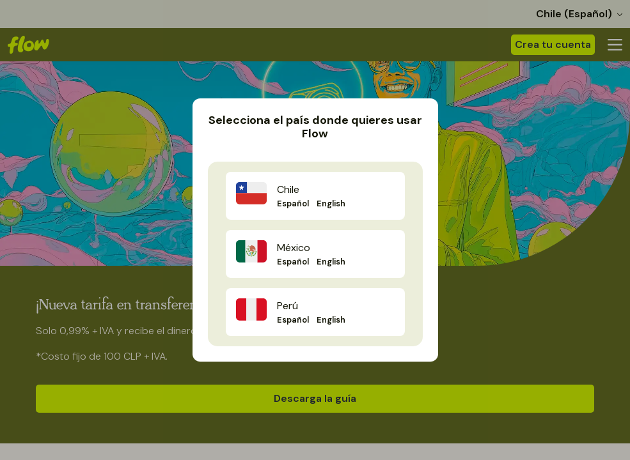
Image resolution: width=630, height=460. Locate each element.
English (331, 203)
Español (293, 203)
